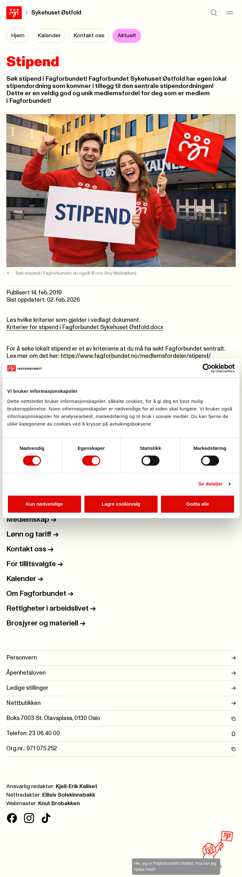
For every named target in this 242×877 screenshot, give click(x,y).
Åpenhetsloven (121, 673)
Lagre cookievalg (121, 504)
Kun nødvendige (44, 504)
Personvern (121, 658)
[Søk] (213, 12)
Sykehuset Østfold (56, 13)
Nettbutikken (121, 703)
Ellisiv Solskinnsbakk (68, 795)
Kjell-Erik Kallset (76, 786)
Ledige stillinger (121, 688)
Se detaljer (211, 483)
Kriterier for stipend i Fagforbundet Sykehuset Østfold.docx (84, 327)
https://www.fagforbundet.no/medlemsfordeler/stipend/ (136, 356)
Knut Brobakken (59, 803)
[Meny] (229, 12)
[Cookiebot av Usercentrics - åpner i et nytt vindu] (207, 368)
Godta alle (197, 504)
